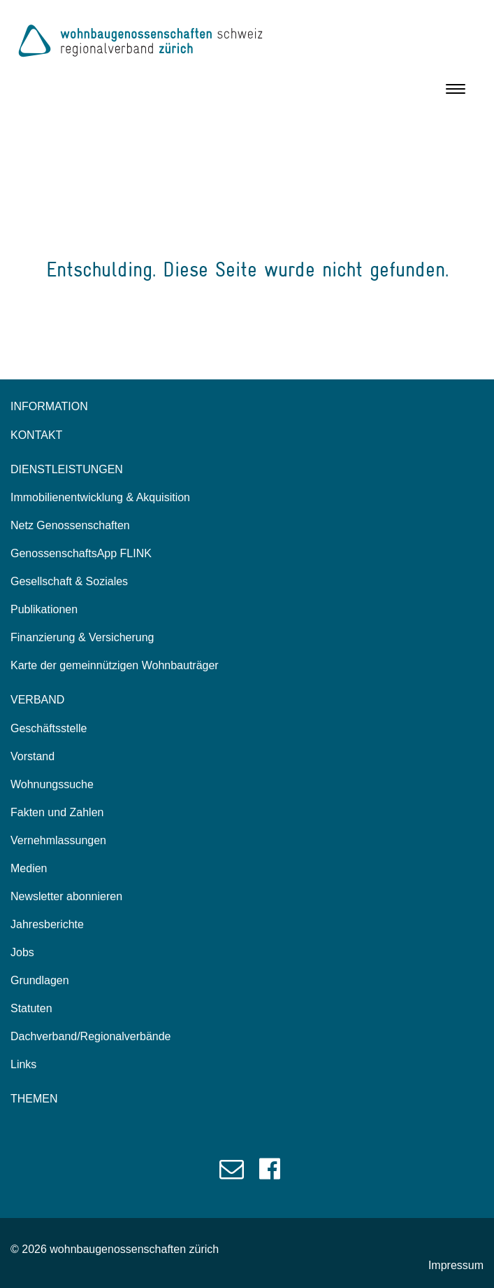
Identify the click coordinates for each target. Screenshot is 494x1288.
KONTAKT (36, 435)
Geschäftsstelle (48, 728)
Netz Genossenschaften (70, 525)
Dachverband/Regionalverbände (90, 1036)
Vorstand (32, 756)
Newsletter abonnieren (66, 896)
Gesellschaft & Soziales (69, 581)
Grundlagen (39, 980)
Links (23, 1064)
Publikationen (44, 609)
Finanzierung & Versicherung (82, 637)
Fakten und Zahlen (56, 812)
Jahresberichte (47, 924)
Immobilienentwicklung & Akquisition (100, 497)
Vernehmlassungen (58, 840)
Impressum (456, 1265)
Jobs (22, 952)
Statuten (31, 1008)
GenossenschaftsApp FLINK (81, 553)
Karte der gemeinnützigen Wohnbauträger (114, 665)
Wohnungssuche (52, 784)
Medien (28, 868)
